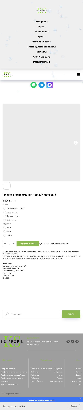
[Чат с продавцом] (33, 85)
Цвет (41, 36)
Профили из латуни (8, 369)
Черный (78, 369)
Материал (41, 21)
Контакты (42, 52)
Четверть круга (46, 369)
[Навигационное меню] (78, 74)
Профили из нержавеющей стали (13, 375)
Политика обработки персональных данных (42, 341)
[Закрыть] (80, 398)
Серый (78, 378)
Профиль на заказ (41, 42)
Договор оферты (33, 344)
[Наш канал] (41, 85)
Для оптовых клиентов (9, 384)
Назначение (41, 31)
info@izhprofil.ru (41, 62)
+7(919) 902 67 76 (41, 57)
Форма (41, 26)
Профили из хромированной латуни (14, 372)
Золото (78, 372)
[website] (49, 85)
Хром (79, 384)
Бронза (78, 375)
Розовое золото (75, 381)
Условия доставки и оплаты (41, 47)
